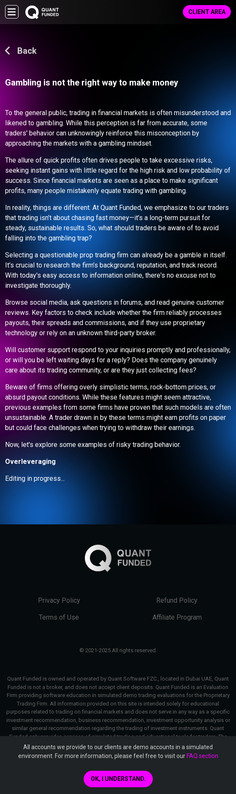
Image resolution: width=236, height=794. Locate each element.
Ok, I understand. (118, 778)
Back (21, 51)
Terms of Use (59, 617)
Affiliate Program (177, 617)
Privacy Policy (59, 600)
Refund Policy (177, 600)
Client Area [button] (206, 11)
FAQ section (202, 756)
